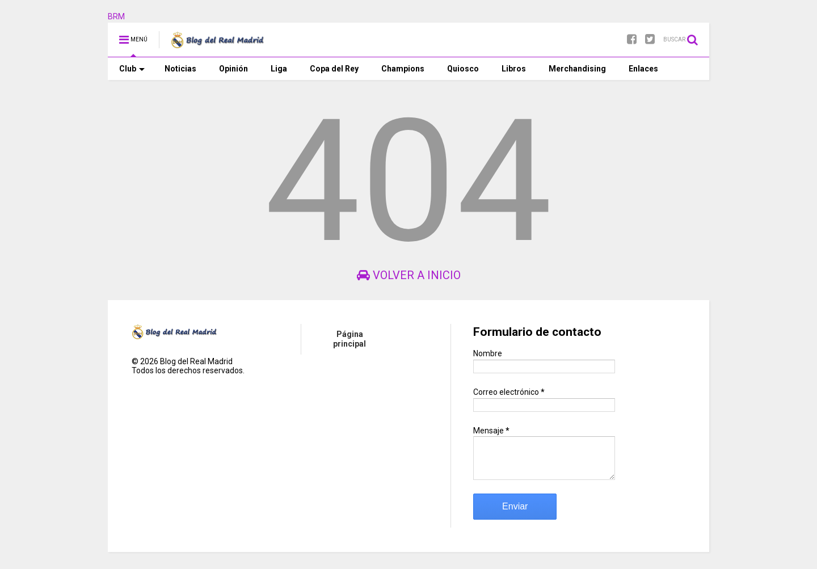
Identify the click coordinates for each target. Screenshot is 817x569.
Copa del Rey (334, 68)
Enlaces (643, 68)
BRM (116, 16)
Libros (514, 68)
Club (132, 68)
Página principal (349, 339)
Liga (279, 68)
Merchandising (577, 68)
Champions (402, 68)
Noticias (180, 68)
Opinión (233, 68)
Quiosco (463, 68)
